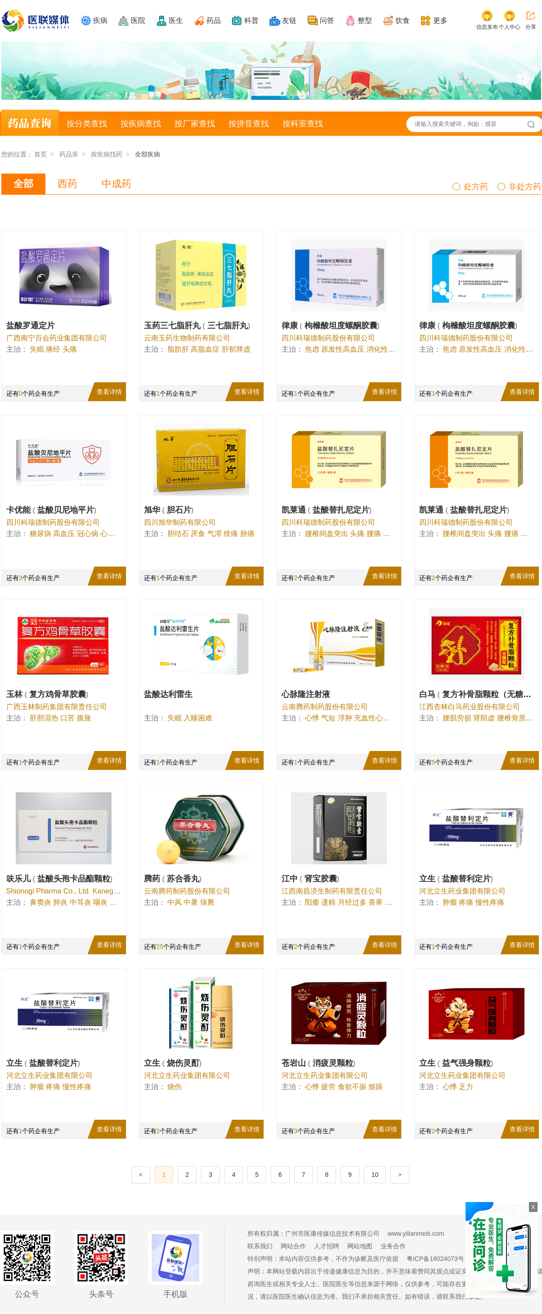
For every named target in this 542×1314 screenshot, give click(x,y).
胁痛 (247, 533)
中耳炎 (80, 902)
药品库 (68, 154)
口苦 (67, 718)
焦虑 (312, 349)
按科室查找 (302, 123)
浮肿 (345, 718)
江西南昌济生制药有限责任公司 (332, 891)
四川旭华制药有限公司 (180, 522)
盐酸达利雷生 (168, 694)
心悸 (107, 533)
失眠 (37, 349)
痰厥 (207, 902)
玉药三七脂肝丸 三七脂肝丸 (197, 325)
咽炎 (100, 902)
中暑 (191, 902)
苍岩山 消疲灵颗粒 (319, 1063)
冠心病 (88, 533)
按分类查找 (87, 123)
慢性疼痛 (489, 902)
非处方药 (525, 186)
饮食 (402, 20)
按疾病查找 (141, 123)
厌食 (198, 533)
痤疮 (117, 902)
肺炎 (60, 902)
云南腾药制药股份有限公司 (325, 707)
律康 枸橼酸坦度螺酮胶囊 (331, 325)
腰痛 (374, 533)
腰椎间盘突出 (326, 533)
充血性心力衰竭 (379, 718)
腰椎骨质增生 (518, 718)
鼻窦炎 (40, 902)
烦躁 (375, 1087)
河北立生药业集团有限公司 (462, 891)
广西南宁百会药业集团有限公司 (56, 338)
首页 (40, 154)
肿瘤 (450, 902)
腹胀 (84, 718)
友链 (289, 20)
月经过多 (352, 902)
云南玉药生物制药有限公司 (187, 338)
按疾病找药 (106, 154)
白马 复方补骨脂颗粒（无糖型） (480, 694)
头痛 (70, 349)
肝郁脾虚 (236, 349)
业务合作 (393, 1246)
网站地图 (359, 1246)
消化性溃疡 (385, 349)
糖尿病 (40, 533)
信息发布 (487, 27)
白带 (392, 902)
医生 (176, 20)
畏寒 (375, 902)
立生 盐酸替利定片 (456, 878)
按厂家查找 (195, 123)
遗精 (328, 902)
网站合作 (293, 1246)
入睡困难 (198, 718)
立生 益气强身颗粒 (456, 1063)
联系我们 (260, 1246)
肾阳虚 (484, 718)
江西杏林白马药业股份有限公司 (469, 707)
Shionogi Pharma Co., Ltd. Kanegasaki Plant (77, 891)
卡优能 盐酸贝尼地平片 (51, 509)
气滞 (214, 533)
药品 (213, 20)
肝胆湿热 (44, 718)
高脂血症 (205, 349)
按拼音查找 (248, 123)
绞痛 (231, 533)
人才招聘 (326, 1246)
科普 (251, 20)
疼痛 (466, 902)
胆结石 (178, 533)
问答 (327, 20)
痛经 (53, 349)
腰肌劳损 (457, 718)
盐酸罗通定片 (30, 325)
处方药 (476, 186)
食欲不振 (352, 1087)
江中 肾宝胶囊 (311, 878)
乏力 (466, 1087)
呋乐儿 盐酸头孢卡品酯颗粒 (59, 878)
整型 (365, 20)
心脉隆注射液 (306, 694)
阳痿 (312, 902)
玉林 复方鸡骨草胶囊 (47, 694)
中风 (174, 902)
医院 (138, 20)
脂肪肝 (178, 349)
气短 (328, 718)
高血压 (64, 533)
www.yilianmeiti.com (416, 1233)
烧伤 (174, 1087)
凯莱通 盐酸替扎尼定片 (327, 509)
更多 (440, 20)
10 (375, 1174)
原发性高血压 (342, 349)
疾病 (100, 20)
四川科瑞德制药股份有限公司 (328, 338)
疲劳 (328, 1087)
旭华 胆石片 (169, 509)
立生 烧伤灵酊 (173, 1063)
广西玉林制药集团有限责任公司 (56, 707)
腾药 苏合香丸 (173, 878)
